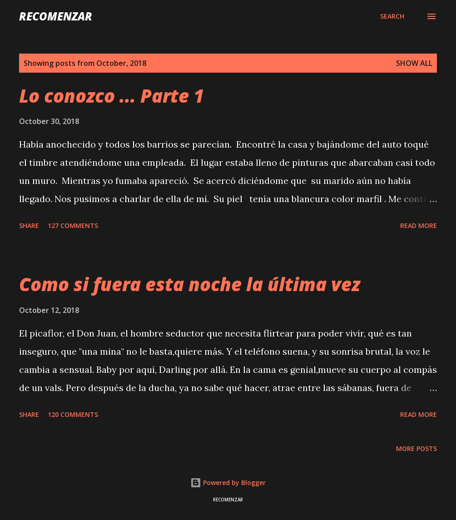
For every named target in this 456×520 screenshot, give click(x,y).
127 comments (73, 225)
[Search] (392, 16)
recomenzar (55, 16)
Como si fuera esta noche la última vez (189, 284)
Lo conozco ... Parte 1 (111, 95)
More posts (416, 448)
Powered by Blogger (228, 482)
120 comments (73, 414)
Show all (414, 63)
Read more (418, 225)
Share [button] (29, 225)
